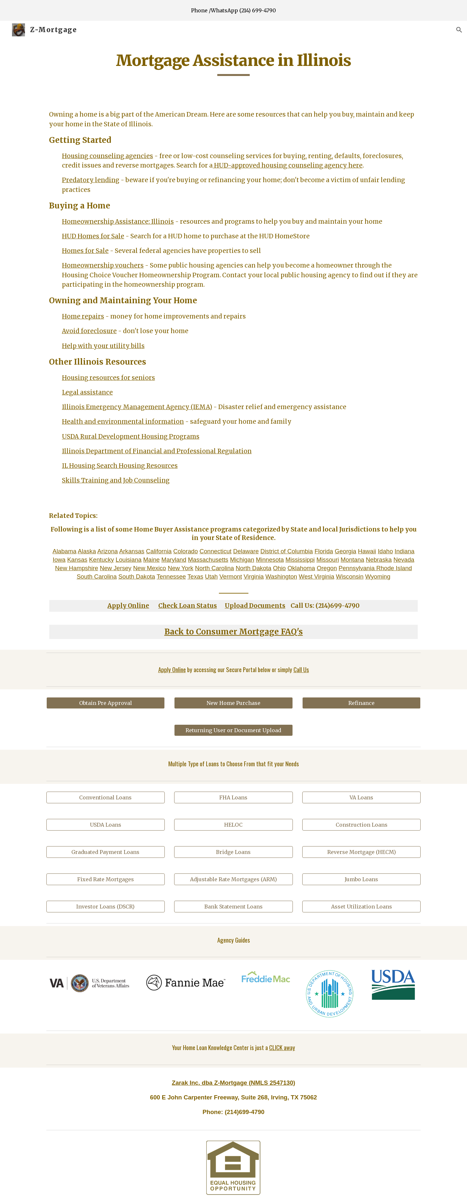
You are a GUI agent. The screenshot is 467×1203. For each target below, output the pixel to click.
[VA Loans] (361, 797)
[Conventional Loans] (105, 797)
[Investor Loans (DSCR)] (105, 906)
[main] (233, 63)
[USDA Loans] (105, 824)
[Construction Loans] (361, 824)
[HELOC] (233, 824)
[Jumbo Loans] (361, 879)
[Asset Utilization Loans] (361, 906)
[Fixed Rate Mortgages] (105, 879)
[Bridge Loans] (233, 852)
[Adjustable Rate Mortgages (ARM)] (233, 879)
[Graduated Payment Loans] (105, 852)
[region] (233, 10)
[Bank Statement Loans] (233, 906)
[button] (459, 30)
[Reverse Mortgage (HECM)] (361, 852)
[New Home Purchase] (233, 703)
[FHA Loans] (233, 797)
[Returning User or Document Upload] (233, 730)
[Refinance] (361, 703)
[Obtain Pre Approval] (105, 703)
